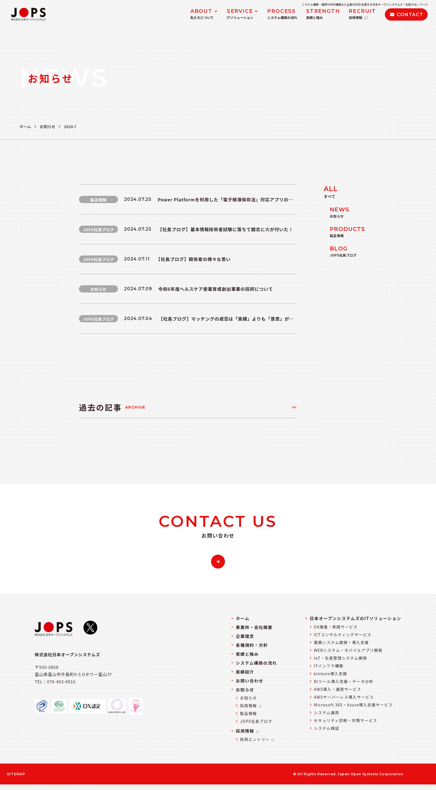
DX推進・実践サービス (336, 627)
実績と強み (247, 654)
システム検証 (326, 728)
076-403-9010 (61, 681)
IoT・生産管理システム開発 (340, 658)
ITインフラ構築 (328, 666)
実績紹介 (245, 672)
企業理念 (245, 636)
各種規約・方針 (252, 645)
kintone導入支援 (330, 673)
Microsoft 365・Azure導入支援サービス (353, 705)
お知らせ (47, 126)
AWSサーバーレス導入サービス (344, 697)
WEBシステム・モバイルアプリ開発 (348, 650)
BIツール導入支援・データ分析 (343, 681)
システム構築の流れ (256, 663)
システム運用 (326, 712)
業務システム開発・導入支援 (341, 642)
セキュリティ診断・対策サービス (345, 720)
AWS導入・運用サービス (337, 689)
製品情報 (248, 713)
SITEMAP (16, 774)
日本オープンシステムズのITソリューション (355, 618)
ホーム (25, 126)
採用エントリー (257, 739)
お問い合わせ (249, 681)
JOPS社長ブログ (256, 721)
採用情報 (251, 705)
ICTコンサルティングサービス (342, 634)
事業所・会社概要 (254, 627)
